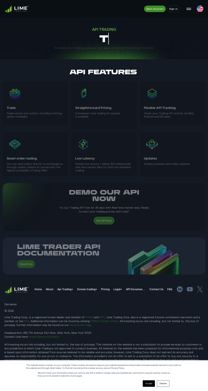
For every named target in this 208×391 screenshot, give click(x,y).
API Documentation (135, 298)
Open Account (155, 8)
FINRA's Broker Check (104, 330)
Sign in (173, 8)
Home (38, 298)
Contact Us (156, 298)
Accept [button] (148, 383)
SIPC (102, 326)
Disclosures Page (80, 334)
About (49, 298)
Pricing (105, 298)
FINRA (89, 326)
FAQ (169, 298)
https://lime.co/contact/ (44, 346)
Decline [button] (163, 383)
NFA (26, 330)
